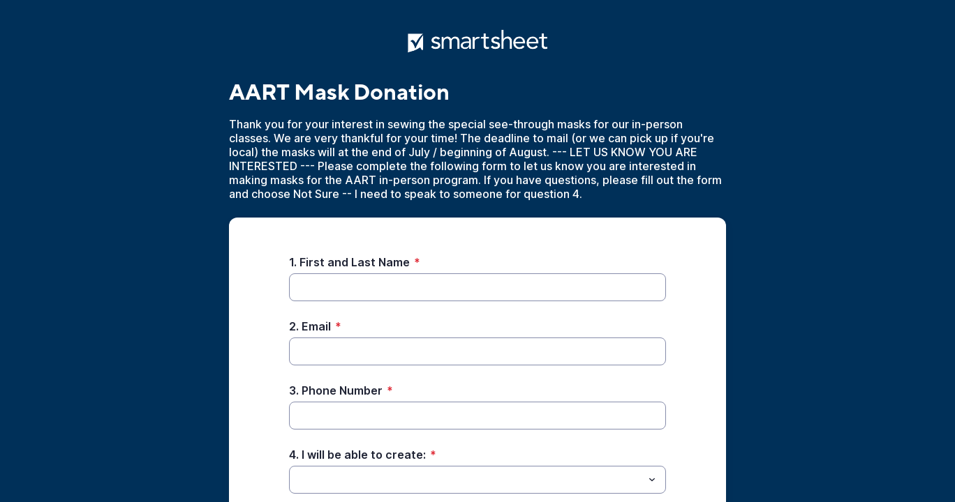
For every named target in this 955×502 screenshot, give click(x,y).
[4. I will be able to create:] (466, 480)
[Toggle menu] (652, 479)
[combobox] (477, 480)
